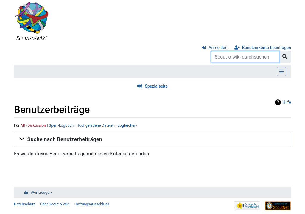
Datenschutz (24, 204)
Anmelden (217, 47)
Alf (23, 125)
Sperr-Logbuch (61, 125)
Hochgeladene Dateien (96, 125)
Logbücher (127, 125)
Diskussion (36, 125)
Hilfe (286, 102)
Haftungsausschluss (91, 204)
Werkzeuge (40, 192)
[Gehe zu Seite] (285, 56)
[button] (152, 139)
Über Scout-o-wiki (54, 204)
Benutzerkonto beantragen (266, 47)
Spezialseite (156, 86)
